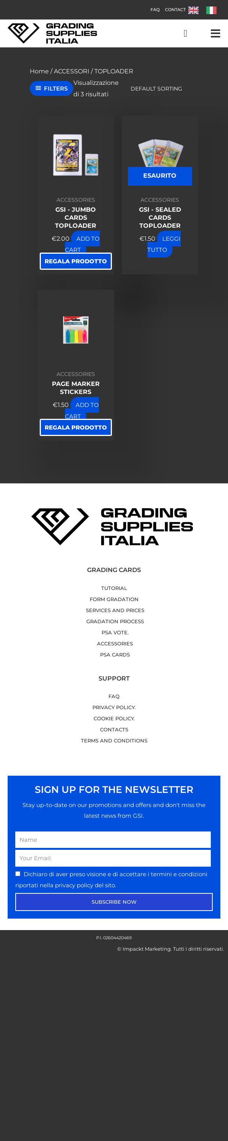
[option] (213, 10)
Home (39, 71)
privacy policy (75, 885)
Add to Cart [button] (82, 244)
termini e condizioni (179, 874)
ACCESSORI (71, 71)
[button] (215, 33)
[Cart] (186, 34)
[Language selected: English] (206, 10)
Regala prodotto (76, 261)
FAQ (155, 9)
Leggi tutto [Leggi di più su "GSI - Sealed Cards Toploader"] (164, 244)
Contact (175, 9)
